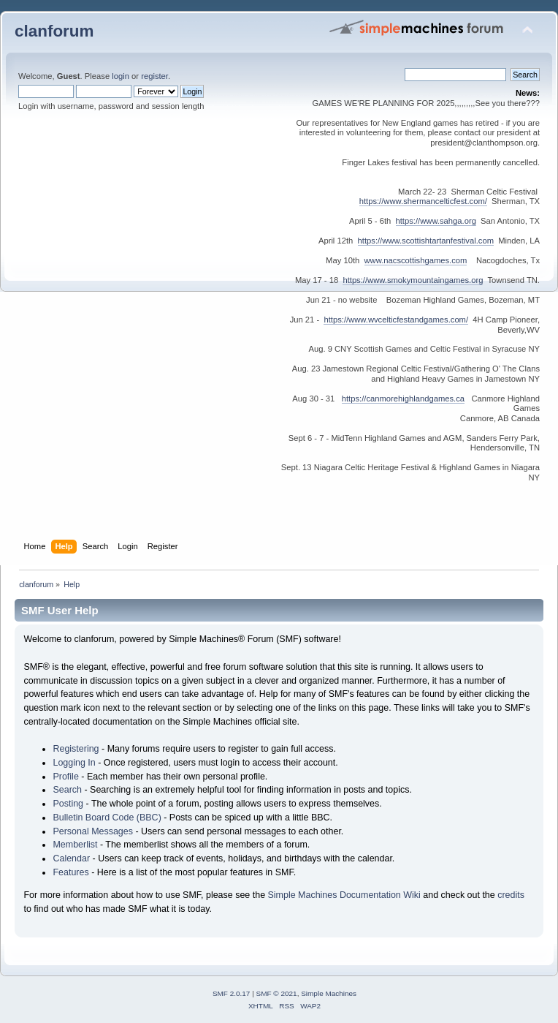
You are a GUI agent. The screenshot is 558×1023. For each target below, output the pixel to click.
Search (67, 790)
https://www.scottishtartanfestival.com (426, 240)
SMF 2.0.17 (232, 993)
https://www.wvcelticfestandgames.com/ (396, 319)
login (120, 76)
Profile (65, 776)
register (154, 76)
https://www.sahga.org (436, 220)
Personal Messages (93, 831)
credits (510, 895)
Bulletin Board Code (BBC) (107, 817)
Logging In (74, 763)
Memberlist (75, 844)
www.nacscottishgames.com (415, 260)
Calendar (71, 858)
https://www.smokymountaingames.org (413, 280)
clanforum (54, 31)
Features (70, 872)
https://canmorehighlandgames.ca (403, 398)
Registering (76, 749)
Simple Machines (328, 993)
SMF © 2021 (276, 993)
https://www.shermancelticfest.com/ (423, 201)
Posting (68, 804)
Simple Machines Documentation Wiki (344, 895)
